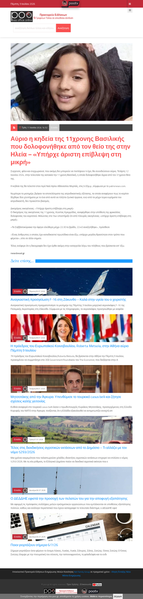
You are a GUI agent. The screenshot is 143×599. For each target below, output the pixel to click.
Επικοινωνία (85, 584)
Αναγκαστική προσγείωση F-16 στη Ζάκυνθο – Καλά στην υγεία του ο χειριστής (68, 299)
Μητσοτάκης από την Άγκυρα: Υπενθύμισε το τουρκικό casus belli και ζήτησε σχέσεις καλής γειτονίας (66, 399)
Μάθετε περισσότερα (101, 596)
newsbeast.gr (18, 253)
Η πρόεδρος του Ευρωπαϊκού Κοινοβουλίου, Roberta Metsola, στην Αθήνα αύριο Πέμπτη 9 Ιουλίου (70, 348)
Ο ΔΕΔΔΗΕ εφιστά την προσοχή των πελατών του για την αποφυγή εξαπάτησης (69, 498)
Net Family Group (82, 571)
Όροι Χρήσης (73, 584)
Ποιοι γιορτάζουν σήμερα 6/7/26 (34, 544)
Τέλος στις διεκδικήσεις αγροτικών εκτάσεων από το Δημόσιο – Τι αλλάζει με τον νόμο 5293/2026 (69, 450)
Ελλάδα (54, 127)
